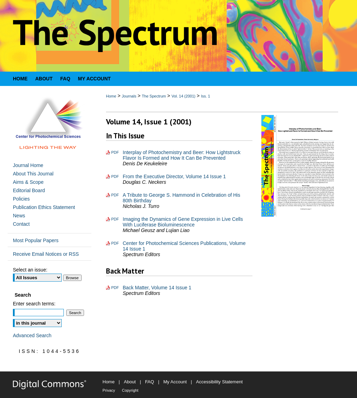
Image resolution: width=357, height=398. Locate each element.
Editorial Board (29, 190)
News (19, 215)
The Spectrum (154, 96)
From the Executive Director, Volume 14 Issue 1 (174, 176)
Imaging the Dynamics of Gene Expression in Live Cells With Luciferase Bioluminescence (183, 221)
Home (111, 96)
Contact (21, 224)
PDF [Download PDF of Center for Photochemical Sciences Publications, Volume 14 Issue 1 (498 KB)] (115, 243)
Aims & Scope (28, 182)
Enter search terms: (34, 303)
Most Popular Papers (36, 240)
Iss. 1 (205, 96)
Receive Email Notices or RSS (46, 254)
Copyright (130, 390)
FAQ (149, 381)
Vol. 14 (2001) (184, 96)
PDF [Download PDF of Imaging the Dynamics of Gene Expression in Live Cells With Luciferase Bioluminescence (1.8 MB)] (115, 219)
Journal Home (28, 165)
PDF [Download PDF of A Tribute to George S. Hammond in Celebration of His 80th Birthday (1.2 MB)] (115, 195)
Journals (129, 96)
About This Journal (33, 173)
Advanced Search (32, 335)
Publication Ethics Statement (44, 207)
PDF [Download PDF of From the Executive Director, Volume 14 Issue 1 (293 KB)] (115, 176)
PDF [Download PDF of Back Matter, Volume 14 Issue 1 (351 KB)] (115, 287)
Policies (21, 199)
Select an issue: (30, 270)
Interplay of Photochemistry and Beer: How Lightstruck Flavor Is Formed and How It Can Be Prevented (182, 155)
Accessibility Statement (219, 381)
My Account (175, 381)
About (130, 381)
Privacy (108, 390)
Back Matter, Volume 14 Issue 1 (157, 287)
